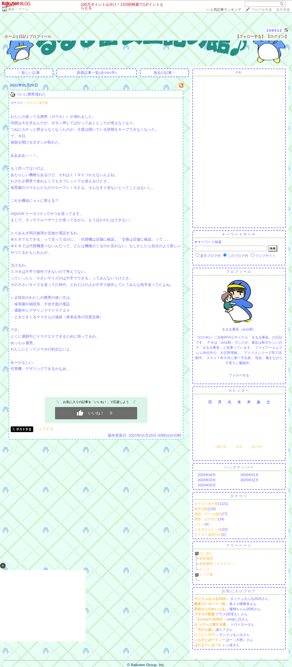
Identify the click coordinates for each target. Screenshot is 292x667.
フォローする (239, 375)
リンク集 (206, 575)
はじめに (206, 553)
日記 (22, 36)
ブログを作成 (261, 10)
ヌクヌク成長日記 (208, 535)
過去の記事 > (164, 72)
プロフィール (40, 36)
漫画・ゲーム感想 (208, 514)
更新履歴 (206, 559)
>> (223, 10)
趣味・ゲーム (18, 9)
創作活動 (201, 509)
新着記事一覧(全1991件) (97, 72)
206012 (274, 30)
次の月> (257, 446)
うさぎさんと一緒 (208, 529)
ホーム (10, 36)
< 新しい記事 (29, 72)
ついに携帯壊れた (31, 94)
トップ (204, 569)
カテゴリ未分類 (37, 102)
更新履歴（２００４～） (218, 564)
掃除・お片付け (206, 519)
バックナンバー (239, 467)
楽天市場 (283, 10)
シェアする (44, 429)
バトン (199, 524)
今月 (239, 446)
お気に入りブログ (239, 591)
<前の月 (220, 446)
